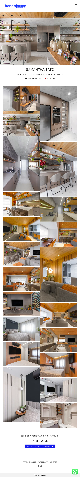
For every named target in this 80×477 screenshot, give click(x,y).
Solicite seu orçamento (40, 446)
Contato (53, 462)
